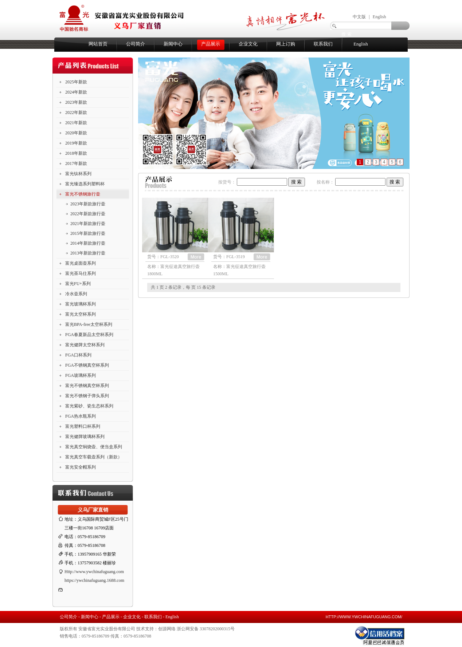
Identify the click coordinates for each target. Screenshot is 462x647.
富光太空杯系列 (80, 314)
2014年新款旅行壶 (87, 243)
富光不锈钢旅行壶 (82, 194)
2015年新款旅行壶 (87, 233)
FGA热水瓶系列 (80, 416)
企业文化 (248, 44)
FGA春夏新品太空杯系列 (89, 334)
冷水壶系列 (76, 293)
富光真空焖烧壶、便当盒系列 (93, 446)
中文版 (359, 16)
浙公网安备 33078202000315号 (206, 628)
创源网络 (167, 628)
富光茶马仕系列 (80, 273)
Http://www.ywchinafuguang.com (94, 571)
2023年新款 (76, 102)
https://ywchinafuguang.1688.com (94, 580)
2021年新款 (76, 122)
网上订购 (285, 44)
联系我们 (323, 44)
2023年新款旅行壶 (87, 203)
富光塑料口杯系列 (82, 426)
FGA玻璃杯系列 (80, 375)
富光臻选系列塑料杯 (85, 183)
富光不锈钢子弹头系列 (87, 395)
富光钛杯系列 (78, 173)
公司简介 (135, 44)
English (379, 16)
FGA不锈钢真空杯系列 (87, 365)
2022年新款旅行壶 (87, 213)
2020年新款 (76, 132)
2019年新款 (76, 143)
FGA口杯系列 (78, 355)
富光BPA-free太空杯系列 (88, 324)
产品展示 (210, 44)
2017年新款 (76, 163)
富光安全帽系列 (80, 467)
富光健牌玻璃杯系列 (85, 436)
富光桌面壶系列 (80, 263)
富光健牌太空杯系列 (85, 344)
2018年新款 (76, 153)
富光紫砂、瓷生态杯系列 (89, 406)
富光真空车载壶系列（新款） (93, 456)
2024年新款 (76, 92)
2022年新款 (76, 112)
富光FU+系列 (78, 283)
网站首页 (98, 44)
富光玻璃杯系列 (80, 304)
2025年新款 (76, 81)
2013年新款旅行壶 (87, 253)
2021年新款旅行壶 (87, 223)
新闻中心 (173, 44)
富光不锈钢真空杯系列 (87, 385)
